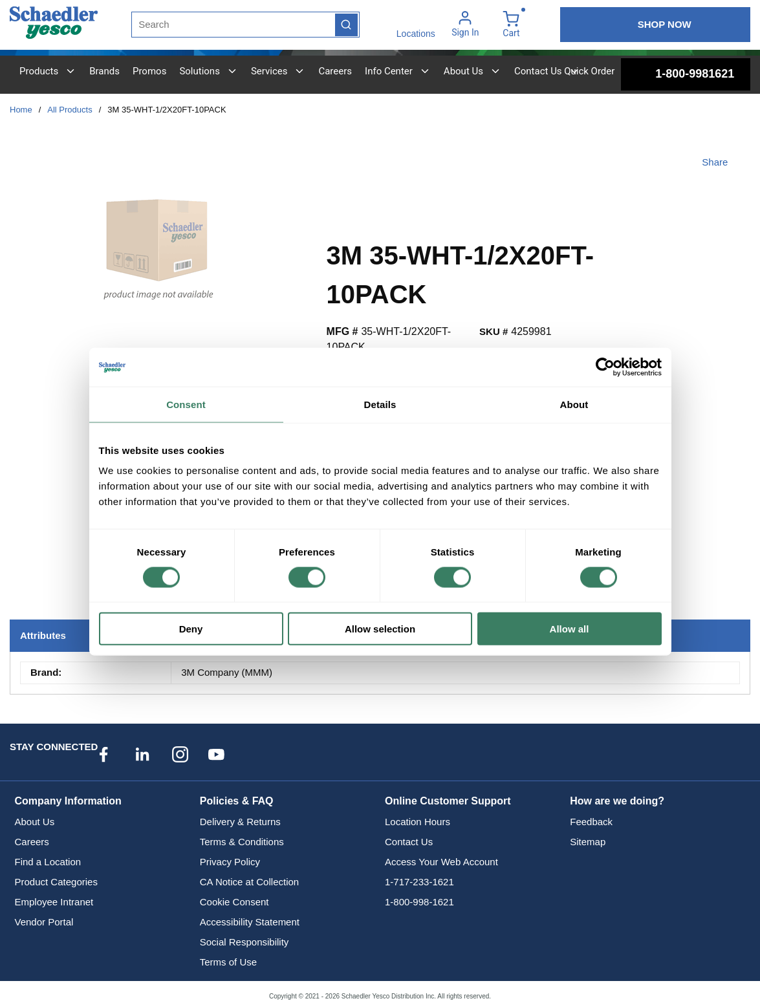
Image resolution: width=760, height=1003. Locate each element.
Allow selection (380, 628)
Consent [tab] (186, 403)
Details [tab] (380, 403)
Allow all (569, 628)
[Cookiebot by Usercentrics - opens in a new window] (605, 366)
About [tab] (574, 403)
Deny (191, 628)
